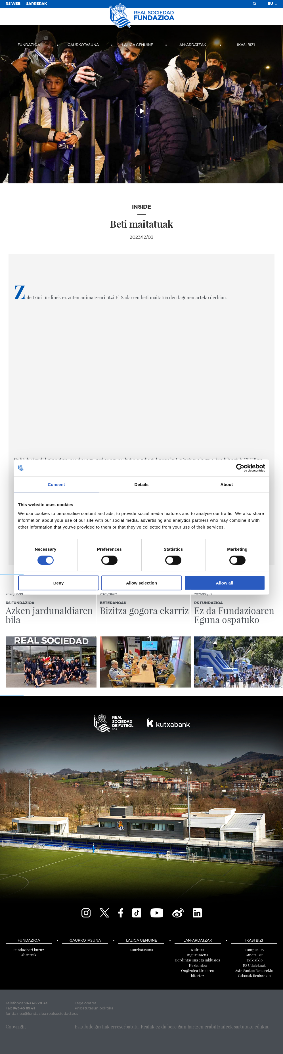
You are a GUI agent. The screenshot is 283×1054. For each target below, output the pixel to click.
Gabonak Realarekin (254, 975)
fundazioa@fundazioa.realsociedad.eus (42, 1014)
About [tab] (227, 484)
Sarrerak (36, 4)
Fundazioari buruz (28, 949)
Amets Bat (254, 954)
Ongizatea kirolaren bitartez (197, 973)
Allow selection (141, 583)
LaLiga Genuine (137, 45)
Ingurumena (197, 954)
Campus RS (254, 949)
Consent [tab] (56, 484)
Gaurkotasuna (83, 45)
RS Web (13, 4)
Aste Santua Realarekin (254, 970)
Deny (58, 583)
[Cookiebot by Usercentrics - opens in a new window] (240, 468)
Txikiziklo (254, 959)
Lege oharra (86, 1003)
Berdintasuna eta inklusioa (197, 959)
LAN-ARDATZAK (191, 45)
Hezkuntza (198, 965)
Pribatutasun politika (94, 1008)
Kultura (197, 949)
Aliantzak (28, 954)
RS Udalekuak (254, 965)
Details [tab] (142, 484)
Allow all (224, 583)
